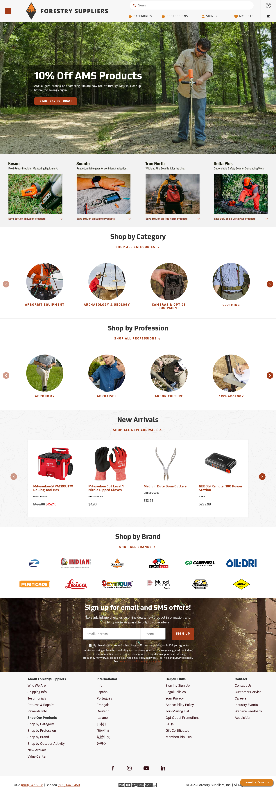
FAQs (170, 724)
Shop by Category (41, 724)
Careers (241, 698)
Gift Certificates (177, 730)
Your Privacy (175, 698)
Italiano (102, 718)
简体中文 (103, 730)
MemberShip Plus (179, 737)
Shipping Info (37, 692)
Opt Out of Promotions (182, 718)
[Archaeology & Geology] (107, 287)
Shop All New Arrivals (137, 430)
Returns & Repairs (41, 705)
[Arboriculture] (169, 379)
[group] (45, 287)
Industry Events (246, 705)
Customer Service (248, 692)
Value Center (37, 756)
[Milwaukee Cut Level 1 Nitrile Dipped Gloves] (110, 478)
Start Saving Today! (56, 101)
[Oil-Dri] (241, 563)
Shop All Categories (137, 247)
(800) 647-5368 (32, 785)
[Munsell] (158, 584)
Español (102, 692)
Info (99, 685)
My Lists (244, 16)
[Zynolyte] (34, 563)
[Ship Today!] (35, 191)
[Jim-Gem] (117, 563)
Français (103, 705)
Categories (140, 16)
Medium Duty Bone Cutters (165, 486)
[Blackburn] (158, 563)
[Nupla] (241, 584)
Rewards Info (37, 711)
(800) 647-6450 (69, 785)
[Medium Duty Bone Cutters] (165, 478)
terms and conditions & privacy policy (140, 661)
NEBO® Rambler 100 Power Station (220, 488)
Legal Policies (176, 692)
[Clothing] (231, 287)
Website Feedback (248, 711)
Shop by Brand (38, 737)
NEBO (202, 496)
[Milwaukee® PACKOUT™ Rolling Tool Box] (55, 478)
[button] (270, 284)
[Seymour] (117, 584)
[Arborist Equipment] (45, 287)
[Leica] (75, 584)
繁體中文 (103, 737)
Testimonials (37, 698)
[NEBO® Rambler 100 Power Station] (220, 478)
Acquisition (243, 718)
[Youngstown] (200, 584)
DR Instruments (151, 492)
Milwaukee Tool (40, 496)
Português (104, 698)
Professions (175, 16)
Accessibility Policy (180, 705)
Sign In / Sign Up (178, 685)
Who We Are (37, 685)
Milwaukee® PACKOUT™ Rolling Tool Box (53, 488)
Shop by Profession (42, 730)
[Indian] (75, 563)
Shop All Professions (137, 338)
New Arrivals (37, 750)
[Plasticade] (34, 584)
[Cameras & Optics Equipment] (169, 287)
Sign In (209, 16)
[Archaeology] (231, 379)
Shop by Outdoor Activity (46, 743)
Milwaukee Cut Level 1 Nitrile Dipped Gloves (106, 488)
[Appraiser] (107, 379)
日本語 (102, 724)
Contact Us (243, 685)
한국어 (102, 743)
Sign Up (183, 633)
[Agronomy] (45, 379)
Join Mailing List (177, 711)
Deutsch (103, 711)
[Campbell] (200, 563)
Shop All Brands (137, 547)
